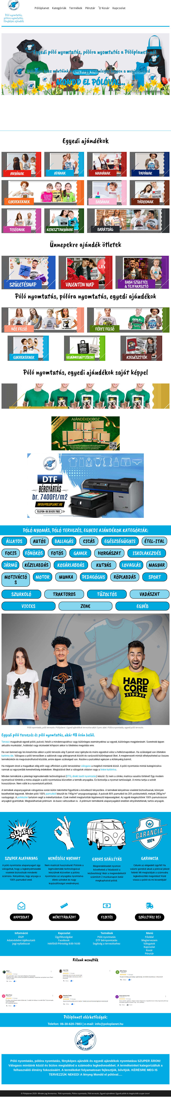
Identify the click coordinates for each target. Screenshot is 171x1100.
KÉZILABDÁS (36, 565)
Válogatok (149, 943)
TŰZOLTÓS (107, 594)
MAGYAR (157, 565)
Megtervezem (149, 940)
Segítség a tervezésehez (106, 943)
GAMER (80, 553)
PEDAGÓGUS (93, 577)
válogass (86, 766)
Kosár (149, 950)
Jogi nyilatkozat (21, 943)
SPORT (155, 577)
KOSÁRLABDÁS (70, 565)
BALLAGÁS (64, 541)
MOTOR (42, 577)
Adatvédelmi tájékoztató (21, 940)
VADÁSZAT (150, 594)
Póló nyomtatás (106, 937)
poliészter (22, 797)
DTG (68, 776)
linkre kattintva (108, 769)
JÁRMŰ (10, 565)
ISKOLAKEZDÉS (147, 553)
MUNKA (66, 577)
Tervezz (6, 741)
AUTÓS (39, 541)
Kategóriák (59, 8)
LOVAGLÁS (131, 565)
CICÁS (89, 541)
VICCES (28, 606)
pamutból (51, 793)
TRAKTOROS (64, 594)
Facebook (63, 940)
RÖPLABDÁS (125, 577)
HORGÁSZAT (109, 553)
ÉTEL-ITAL (154, 541)
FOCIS (11, 553)
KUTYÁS (103, 565)
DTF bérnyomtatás (106, 940)
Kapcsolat (118, 8)
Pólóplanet (42, 8)
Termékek (75, 8)
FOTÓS (57, 553)
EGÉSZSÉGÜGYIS (119, 541)
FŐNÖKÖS (34, 553)
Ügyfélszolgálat (64, 937)
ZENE (85, 606)
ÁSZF (21, 937)
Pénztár (90, 8)
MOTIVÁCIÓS (15, 580)
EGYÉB (143, 606)
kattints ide (7, 755)
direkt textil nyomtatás (84, 776)
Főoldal (149, 937)
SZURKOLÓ (21, 594)
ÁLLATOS (14, 541)
